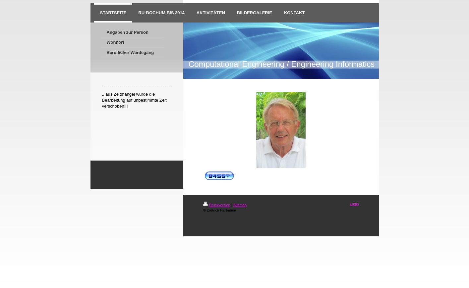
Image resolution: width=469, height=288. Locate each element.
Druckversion (216, 205)
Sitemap (240, 205)
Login (354, 204)
